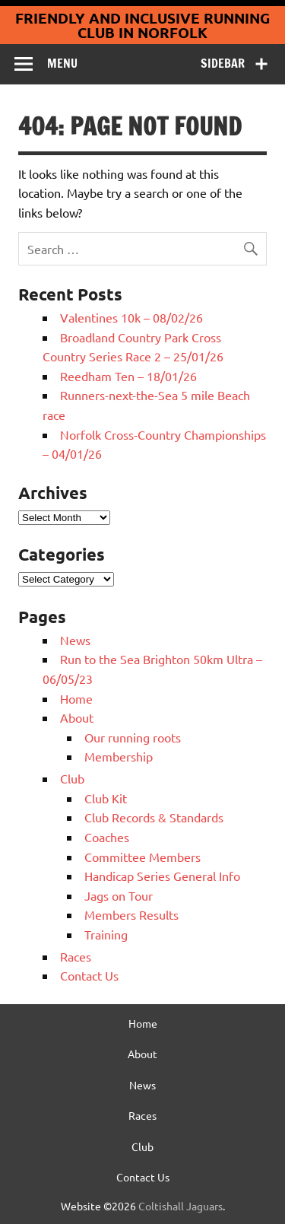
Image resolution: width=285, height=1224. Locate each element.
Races (75, 956)
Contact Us (89, 975)
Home (76, 698)
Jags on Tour (118, 895)
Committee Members (142, 856)
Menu (62, 63)
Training (106, 934)
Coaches (106, 836)
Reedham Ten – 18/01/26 (128, 375)
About (76, 717)
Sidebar (223, 63)
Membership (118, 756)
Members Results (131, 914)
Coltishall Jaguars (180, 1206)
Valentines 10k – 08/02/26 (131, 317)
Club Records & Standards (153, 817)
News (75, 639)
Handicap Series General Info (162, 875)
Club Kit (105, 798)
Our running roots (132, 737)
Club (72, 778)
